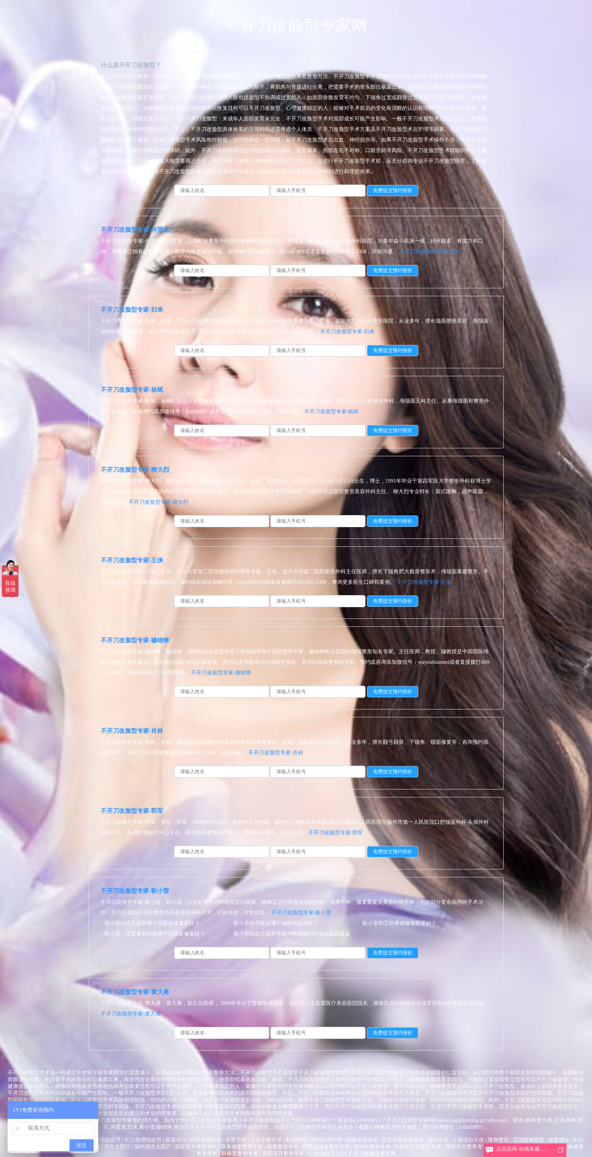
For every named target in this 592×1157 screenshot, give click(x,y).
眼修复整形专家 (239, 1153)
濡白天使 (438, 1140)
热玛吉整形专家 (372, 1146)
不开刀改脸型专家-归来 (132, 309)
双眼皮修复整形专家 (326, 1146)
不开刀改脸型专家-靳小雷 (135, 891)
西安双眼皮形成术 (403, 1140)
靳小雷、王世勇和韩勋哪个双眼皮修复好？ (155, 934)
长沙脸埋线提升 (143, 1140)
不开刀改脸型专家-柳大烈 (135, 469)
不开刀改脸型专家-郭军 (132, 811)
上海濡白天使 (468, 1140)
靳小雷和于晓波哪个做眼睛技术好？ (276, 923)
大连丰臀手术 (266, 1140)
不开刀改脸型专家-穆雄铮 (135, 640)
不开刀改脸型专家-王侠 (132, 560)
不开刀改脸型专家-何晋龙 (135, 229)
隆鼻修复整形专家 (242, 1146)
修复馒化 (558, 1140)
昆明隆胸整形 (528, 1140)
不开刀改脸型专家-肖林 (132, 731)
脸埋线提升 (107, 1140)
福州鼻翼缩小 (206, 1140)
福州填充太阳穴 (152, 1146)
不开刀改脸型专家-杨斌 (132, 389)
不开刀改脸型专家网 (296, 25)
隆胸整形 (498, 1140)
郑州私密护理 (326, 1140)
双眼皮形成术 (362, 1140)
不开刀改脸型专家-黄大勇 (135, 992)
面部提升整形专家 (196, 1146)
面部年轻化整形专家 (418, 1146)
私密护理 (296, 1140)
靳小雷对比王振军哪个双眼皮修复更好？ (152, 923)
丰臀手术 (236, 1140)
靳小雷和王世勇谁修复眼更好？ (399, 923)
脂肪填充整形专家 (467, 1146)
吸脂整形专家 (283, 1146)
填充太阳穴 (117, 1146)
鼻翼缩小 (176, 1140)
